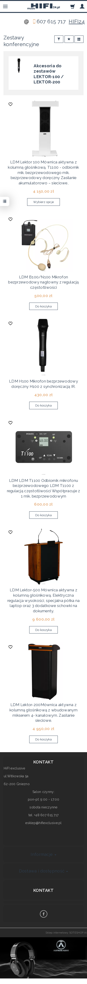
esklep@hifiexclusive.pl (43, 823)
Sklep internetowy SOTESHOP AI (66, 932)
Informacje (43, 854)
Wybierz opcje (43, 202)
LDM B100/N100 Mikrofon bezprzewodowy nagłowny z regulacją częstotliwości (43, 282)
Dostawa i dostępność (43, 871)
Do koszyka (43, 306)
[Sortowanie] (69, 39)
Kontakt (43, 890)
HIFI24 (77, 21)
